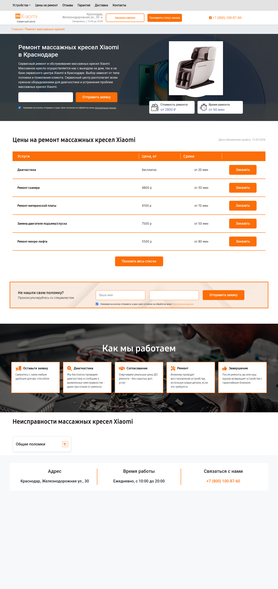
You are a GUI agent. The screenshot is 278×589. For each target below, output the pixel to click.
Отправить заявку (96, 97)
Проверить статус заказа (164, 17)
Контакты (119, 5)
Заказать (243, 170)
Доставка (101, 5)
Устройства (20, 5)
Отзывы (67, 5)
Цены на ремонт (46, 5)
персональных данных (105, 108)
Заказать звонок (125, 17)
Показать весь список (139, 261)
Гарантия (84, 5)
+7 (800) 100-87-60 (223, 481)
